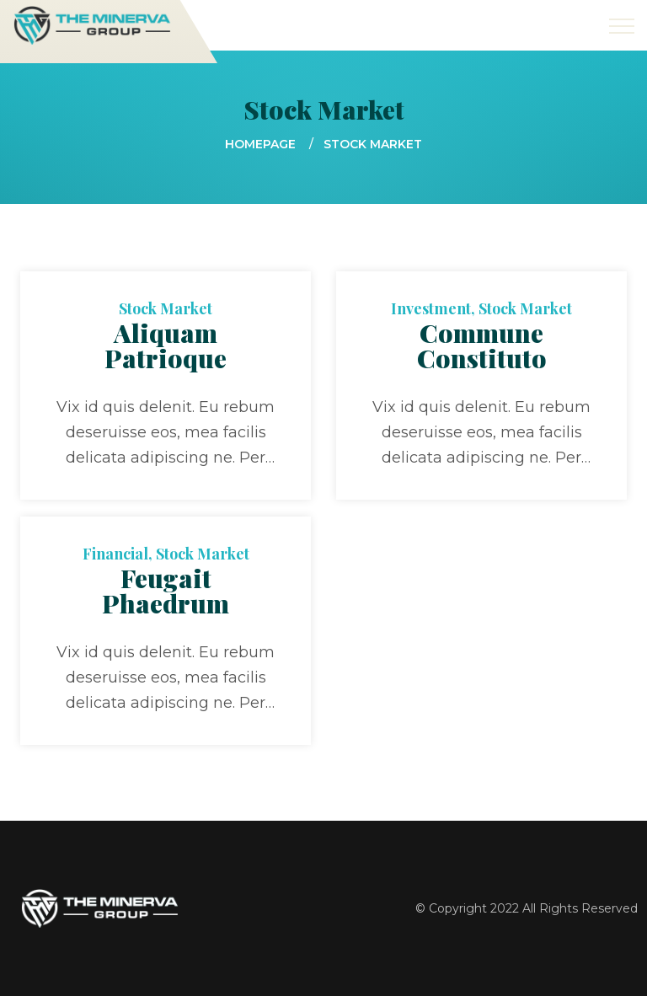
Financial (115, 554)
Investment (431, 308)
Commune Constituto (482, 345)
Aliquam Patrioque (165, 345)
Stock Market (165, 308)
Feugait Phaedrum (165, 590)
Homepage (260, 144)
